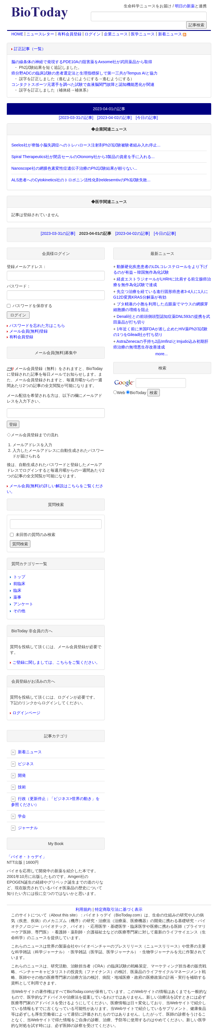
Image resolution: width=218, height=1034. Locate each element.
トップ (19, 577)
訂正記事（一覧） (30, 48)
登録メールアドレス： (27, 266)
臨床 (17, 590)
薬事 (17, 597)
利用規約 (83, 909)
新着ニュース (172, 34)
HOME (17, 34)
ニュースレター (40, 34)
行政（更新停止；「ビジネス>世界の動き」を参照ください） (55, 801)
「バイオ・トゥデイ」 (27, 856)
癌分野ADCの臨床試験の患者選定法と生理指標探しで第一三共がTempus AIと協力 (84, 73)
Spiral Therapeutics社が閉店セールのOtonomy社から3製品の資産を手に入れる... (83, 156)
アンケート (23, 604)
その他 (19, 611)
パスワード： (19, 286)
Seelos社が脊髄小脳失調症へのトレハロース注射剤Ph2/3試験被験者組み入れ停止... (85, 145)
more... (161, 354)
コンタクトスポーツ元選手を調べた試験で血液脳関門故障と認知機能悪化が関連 (82, 84)
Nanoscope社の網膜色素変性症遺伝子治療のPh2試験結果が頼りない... (74, 168)
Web (121, 392)
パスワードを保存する (32, 305)
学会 (18, 816)
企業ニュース (116, 34)
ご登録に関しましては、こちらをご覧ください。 (56, 662)
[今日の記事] (147, 117)
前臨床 (19, 583)
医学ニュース (143, 34)
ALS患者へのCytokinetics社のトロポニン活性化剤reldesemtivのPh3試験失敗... (80, 180)
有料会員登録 (69, 34)
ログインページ (26, 712)
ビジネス (22, 764)
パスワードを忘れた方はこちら (37, 325)
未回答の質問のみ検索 (35, 534)
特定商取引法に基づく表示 (118, 909)
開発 (18, 775)
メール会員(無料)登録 (28, 331)
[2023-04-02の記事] (114, 117)
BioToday (138, 392)
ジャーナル (24, 828)
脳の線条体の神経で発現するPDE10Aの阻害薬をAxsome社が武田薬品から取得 (81, 61)
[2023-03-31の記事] (76, 117)
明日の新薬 (185, 6)
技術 (18, 787)
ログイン (92, 34)
